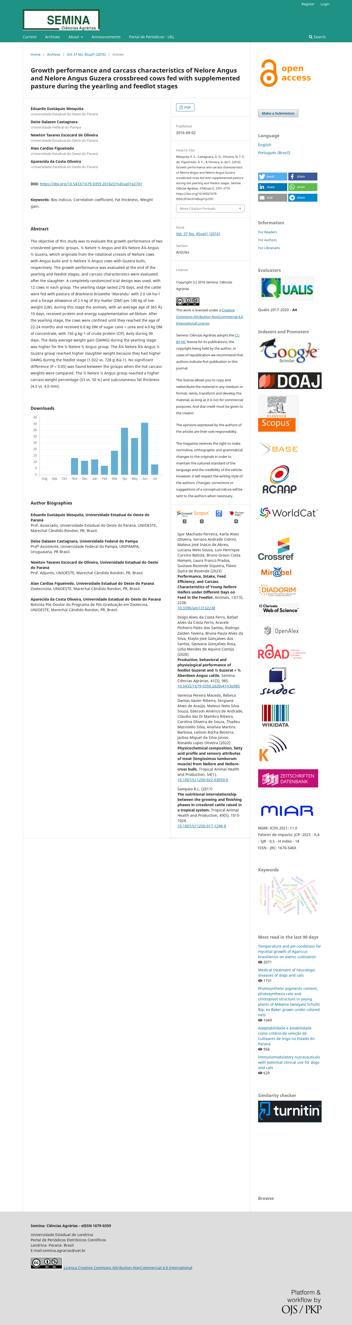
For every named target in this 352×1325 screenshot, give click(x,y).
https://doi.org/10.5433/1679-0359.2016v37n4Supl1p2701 (91, 183)
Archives (52, 36)
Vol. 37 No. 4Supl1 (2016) (86, 54)
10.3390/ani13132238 (196, 607)
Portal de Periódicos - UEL (151, 36)
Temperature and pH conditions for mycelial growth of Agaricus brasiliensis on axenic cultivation (289, 951)
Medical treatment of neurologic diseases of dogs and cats (287, 972)
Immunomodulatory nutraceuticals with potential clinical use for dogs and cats (289, 1062)
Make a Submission (278, 113)
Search (317, 36)
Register (307, 4)
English (264, 144)
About (74, 36)
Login (325, 4)
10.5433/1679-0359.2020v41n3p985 (208, 685)
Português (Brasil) (274, 152)
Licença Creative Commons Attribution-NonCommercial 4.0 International (128, 1267)
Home (35, 54)
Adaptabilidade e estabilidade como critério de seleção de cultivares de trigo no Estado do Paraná (286, 1035)
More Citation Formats (198, 208)
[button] (272, 177)
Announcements (106, 36)
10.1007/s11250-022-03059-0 (202, 779)
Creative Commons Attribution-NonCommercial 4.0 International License (209, 317)
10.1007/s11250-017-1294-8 (201, 825)
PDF (187, 107)
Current (29, 36)
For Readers (267, 232)
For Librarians (269, 247)
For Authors (267, 240)
